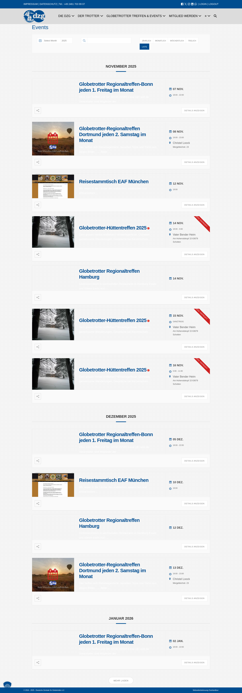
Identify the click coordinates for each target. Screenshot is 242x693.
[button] (215, 16)
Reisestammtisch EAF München (114, 181)
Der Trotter (90, 16)
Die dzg (66, 16)
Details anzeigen (194, 111)
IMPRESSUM (31, 4)
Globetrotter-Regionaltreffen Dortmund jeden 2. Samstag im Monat (112, 134)
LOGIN (203, 4)
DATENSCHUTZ (48, 4)
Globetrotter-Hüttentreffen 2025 (113, 227)
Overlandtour (213, 690)
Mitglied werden (185, 16)
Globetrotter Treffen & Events (136, 16)
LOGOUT (213, 4)
